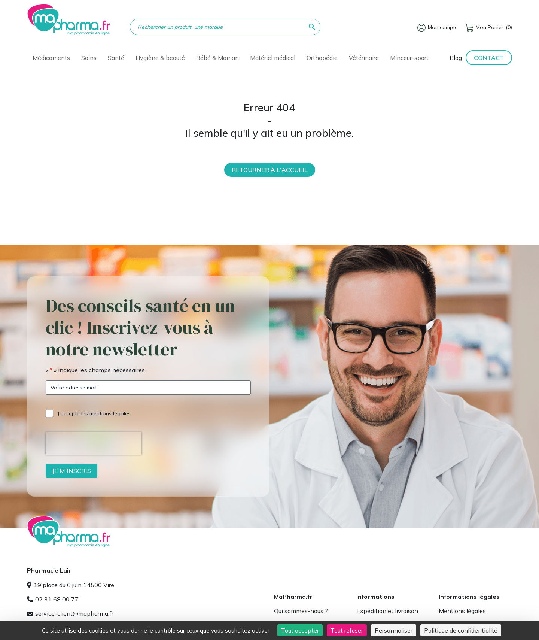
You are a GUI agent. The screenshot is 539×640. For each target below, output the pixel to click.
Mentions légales (462, 611)
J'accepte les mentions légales (94, 413)
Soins (89, 57)
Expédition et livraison (387, 611)
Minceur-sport (409, 57)
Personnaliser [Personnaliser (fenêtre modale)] (393, 630)
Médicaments (51, 57)
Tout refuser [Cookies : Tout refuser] (347, 630)
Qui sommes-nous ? (301, 611)
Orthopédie (322, 57)
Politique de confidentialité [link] (460, 630)
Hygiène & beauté (160, 57)
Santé (116, 57)
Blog (456, 57)
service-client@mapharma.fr (70, 613)
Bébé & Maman (217, 57)
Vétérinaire (364, 57)
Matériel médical (272, 57)
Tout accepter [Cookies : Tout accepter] (300, 630)
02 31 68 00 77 (53, 599)
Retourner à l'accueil (270, 169)
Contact (489, 57)
